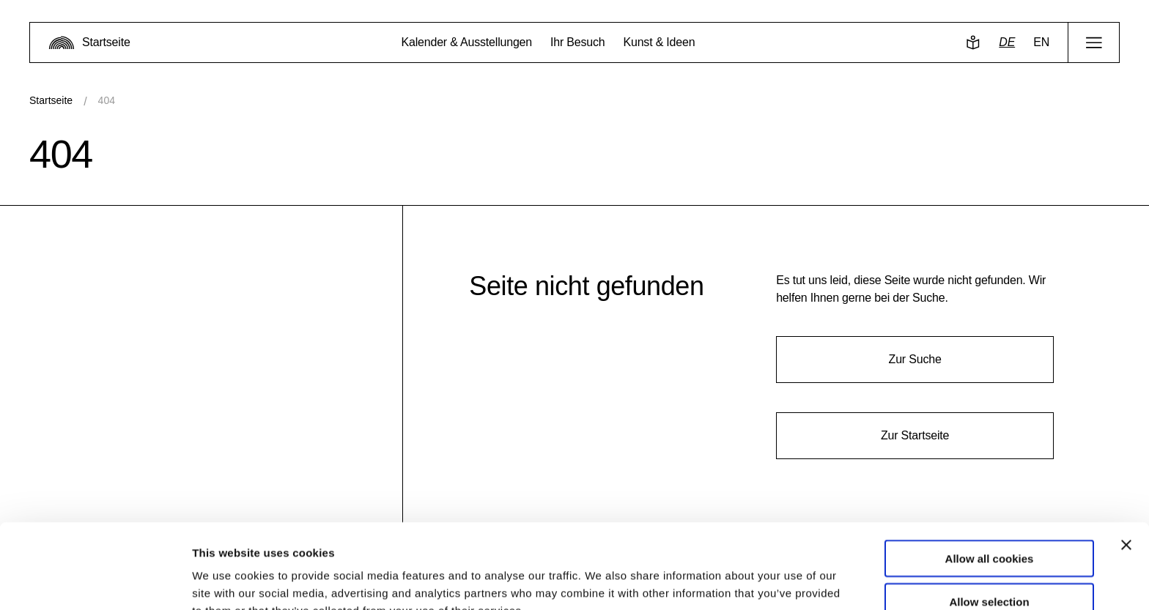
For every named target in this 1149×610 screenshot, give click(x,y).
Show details (769, 581)
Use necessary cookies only (989, 567)
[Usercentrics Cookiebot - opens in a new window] (95, 581)
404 (106, 100)
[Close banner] (1126, 468)
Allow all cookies (989, 481)
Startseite (51, 100)
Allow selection (989, 524)
